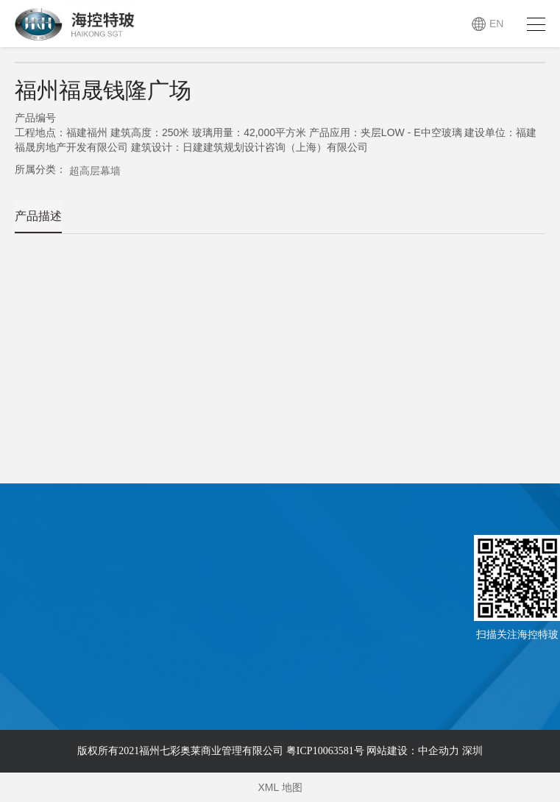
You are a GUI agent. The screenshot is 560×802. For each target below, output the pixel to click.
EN (496, 23)
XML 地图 (280, 787)
